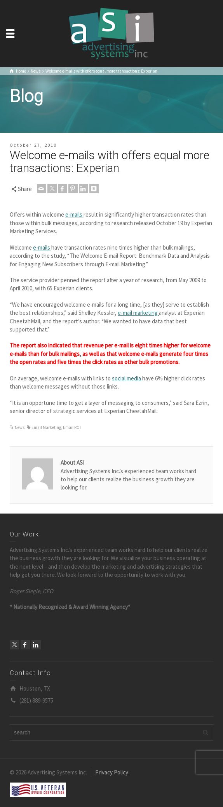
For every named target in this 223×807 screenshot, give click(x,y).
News (19, 427)
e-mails (74, 214)
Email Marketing (46, 427)
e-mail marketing (138, 312)
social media (127, 378)
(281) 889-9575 (36, 700)
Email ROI (72, 427)
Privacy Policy (111, 772)
